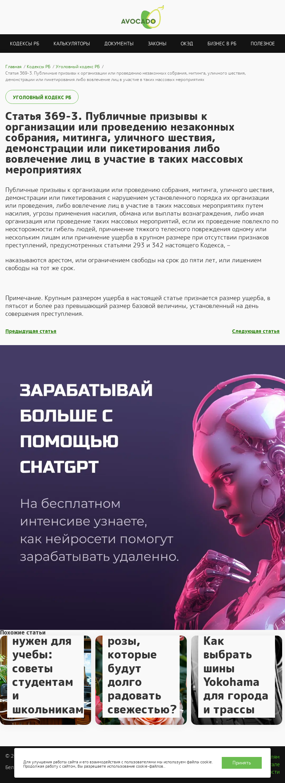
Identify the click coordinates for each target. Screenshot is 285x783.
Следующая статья (256, 331)
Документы (119, 43)
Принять (241, 762)
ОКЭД (187, 43)
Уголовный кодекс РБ (42, 97)
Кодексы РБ (24, 43)
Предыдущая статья (30, 331)
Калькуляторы (72, 43)
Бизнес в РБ (222, 43)
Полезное (263, 43)
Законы (157, 43)
